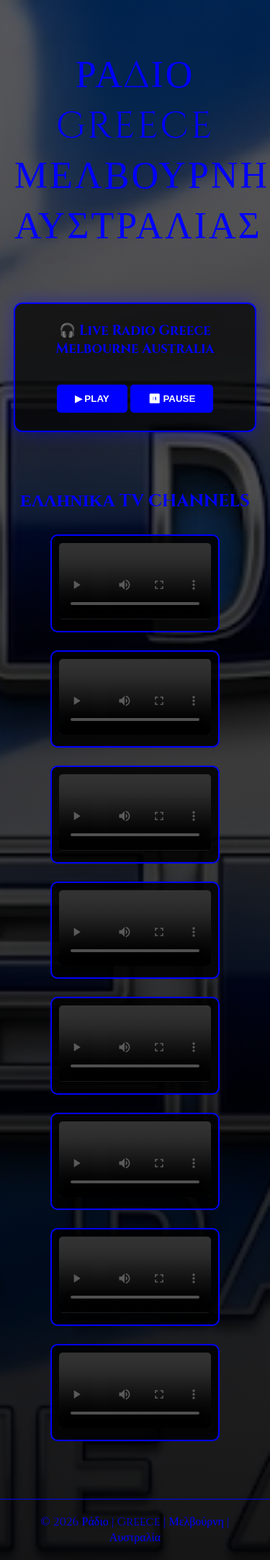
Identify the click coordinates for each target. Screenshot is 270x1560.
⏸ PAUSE (172, 398)
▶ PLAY (92, 398)
